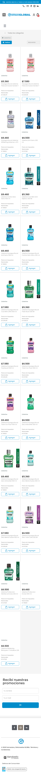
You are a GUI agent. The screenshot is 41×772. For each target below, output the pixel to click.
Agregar (10, 99)
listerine (6, 38)
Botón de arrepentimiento (17, 769)
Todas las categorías (16, 33)
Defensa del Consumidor (11, 763)
